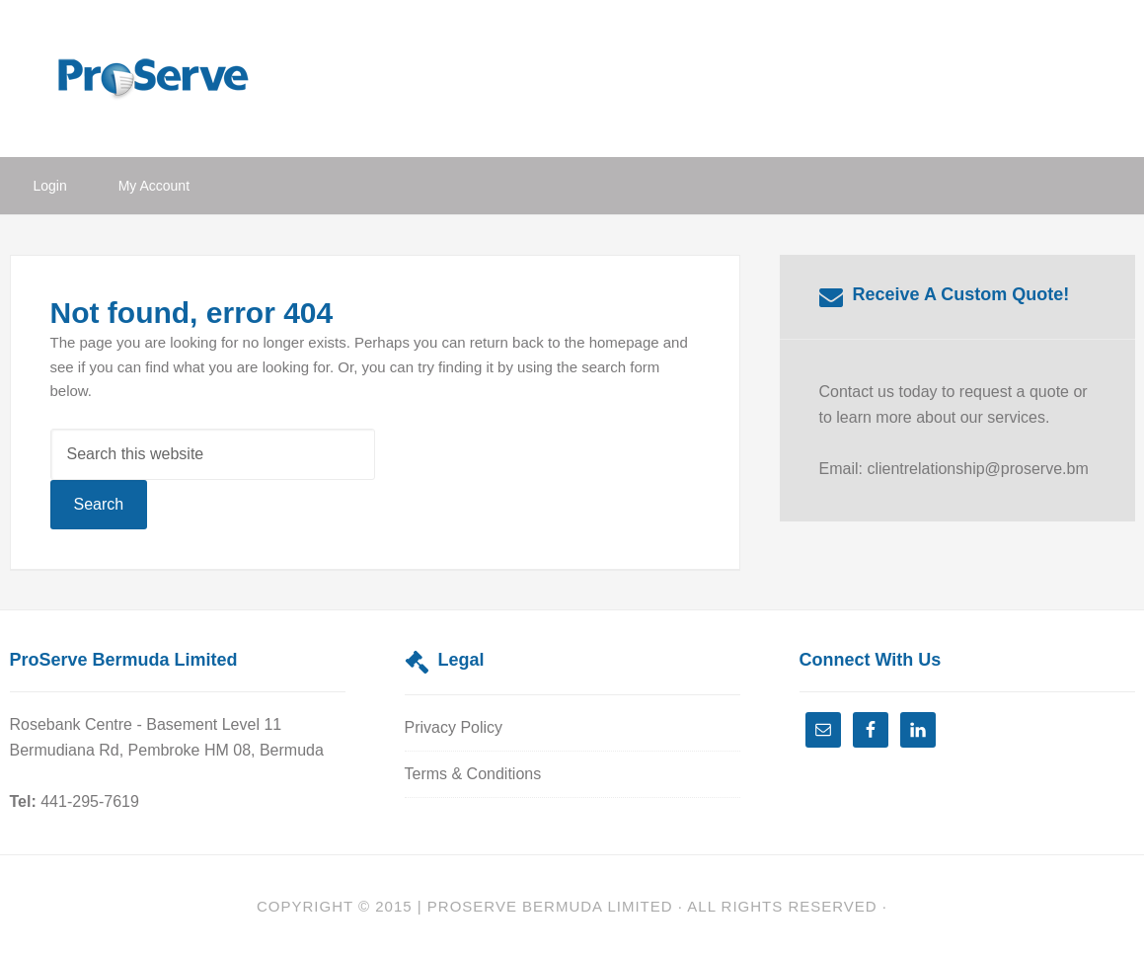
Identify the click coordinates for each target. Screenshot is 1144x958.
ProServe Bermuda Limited (168, 77)
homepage (624, 342)
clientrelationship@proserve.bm (977, 468)
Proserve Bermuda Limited (550, 906)
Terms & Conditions (473, 773)
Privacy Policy (454, 727)
